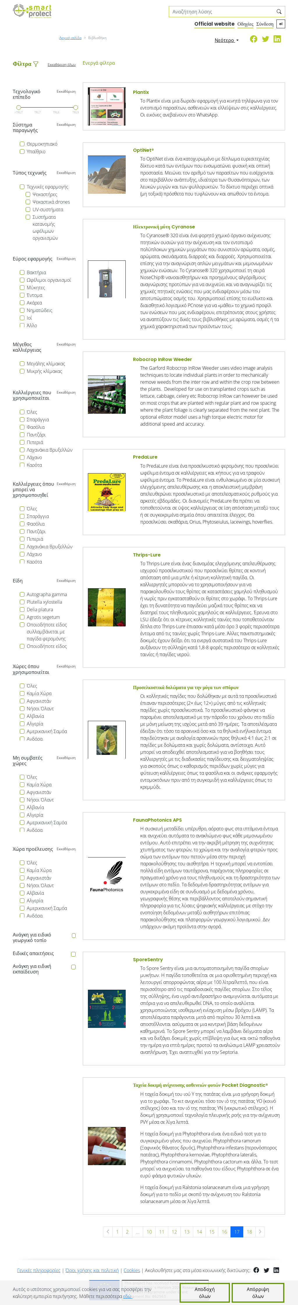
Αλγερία (35, 724)
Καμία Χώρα (39, 693)
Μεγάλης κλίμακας (46, 363)
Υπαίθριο (36, 151)
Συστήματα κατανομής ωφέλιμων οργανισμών (45, 227)
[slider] (18, 107)
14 (199, 1232)
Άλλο (32, 325)
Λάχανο (34, 457)
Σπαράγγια (38, 419)
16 (224, 1232)
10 (149, 1232)
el (281, 23)
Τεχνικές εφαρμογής (47, 187)
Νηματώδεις (39, 310)
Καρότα (34, 465)
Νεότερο (225, 40)
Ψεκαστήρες (45, 194)
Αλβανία (35, 716)
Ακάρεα (34, 303)
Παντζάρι (36, 435)
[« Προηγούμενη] (108, 1231)
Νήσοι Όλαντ (40, 708)
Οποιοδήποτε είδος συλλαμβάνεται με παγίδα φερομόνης (47, 631)
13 (186, 1232)
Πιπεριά (35, 442)
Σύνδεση (265, 23)
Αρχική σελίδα (70, 37)
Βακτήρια (36, 272)
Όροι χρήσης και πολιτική (92, 1270)
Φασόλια (36, 427)
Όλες (32, 412)
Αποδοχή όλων (205, 1292)
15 (211, 1232)
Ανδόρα (34, 739)
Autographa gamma (47, 594)
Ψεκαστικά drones (51, 202)
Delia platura (40, 609)
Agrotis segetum (43, 617)
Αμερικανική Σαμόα (47, 731)
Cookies (132, 1270)
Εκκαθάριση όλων (62, 64)
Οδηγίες (245, 23)
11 (161, 1232)
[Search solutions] (221, 11)
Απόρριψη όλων (258, 1292)
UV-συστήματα (48, 209)
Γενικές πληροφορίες (39, 1270)
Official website (214, 23)
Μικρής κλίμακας (44, 371)
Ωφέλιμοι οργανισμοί (49, 280)
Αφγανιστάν (39, 701)
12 (174, 1232)
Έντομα (34, 295)
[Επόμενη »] (260, 1231)
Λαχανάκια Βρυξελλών (49, 450)
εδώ (127, 1296)
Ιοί (29, 318)
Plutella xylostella (44, 602)
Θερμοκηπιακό (42, 144)
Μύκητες (36, 287)
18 (249, 1232)
